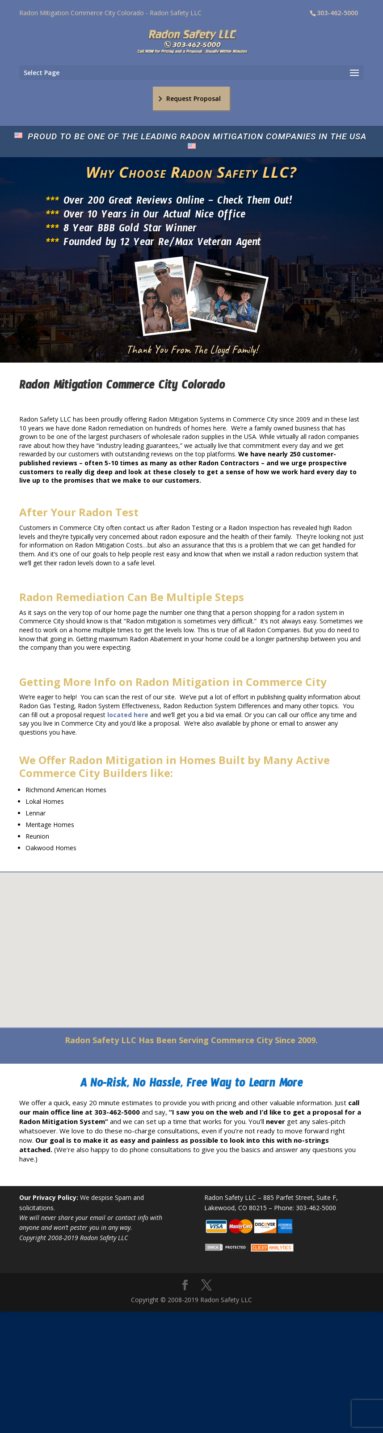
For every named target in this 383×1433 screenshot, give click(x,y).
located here (127, 714)
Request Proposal (193, 98)
